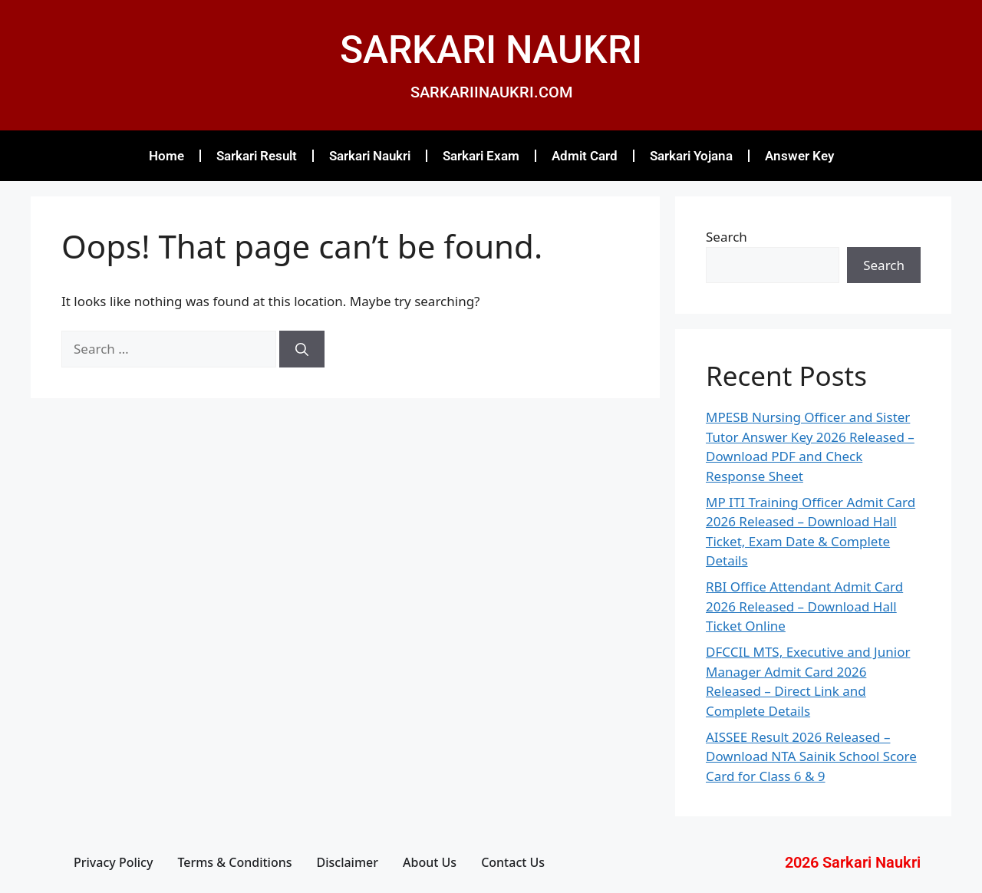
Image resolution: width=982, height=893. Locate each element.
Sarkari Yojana (691, 155)
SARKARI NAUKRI (491, 50)
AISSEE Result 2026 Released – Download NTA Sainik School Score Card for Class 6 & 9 (811, 756)
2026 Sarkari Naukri (853, 862)
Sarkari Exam (481, 155)
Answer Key (799, 155)
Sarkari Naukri (369, 155)
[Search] (302, 349)
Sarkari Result (256, 155)
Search (726, 236)
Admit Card (585, 155)
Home (166, 155)
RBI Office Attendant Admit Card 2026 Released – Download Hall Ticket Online (804, 606)
